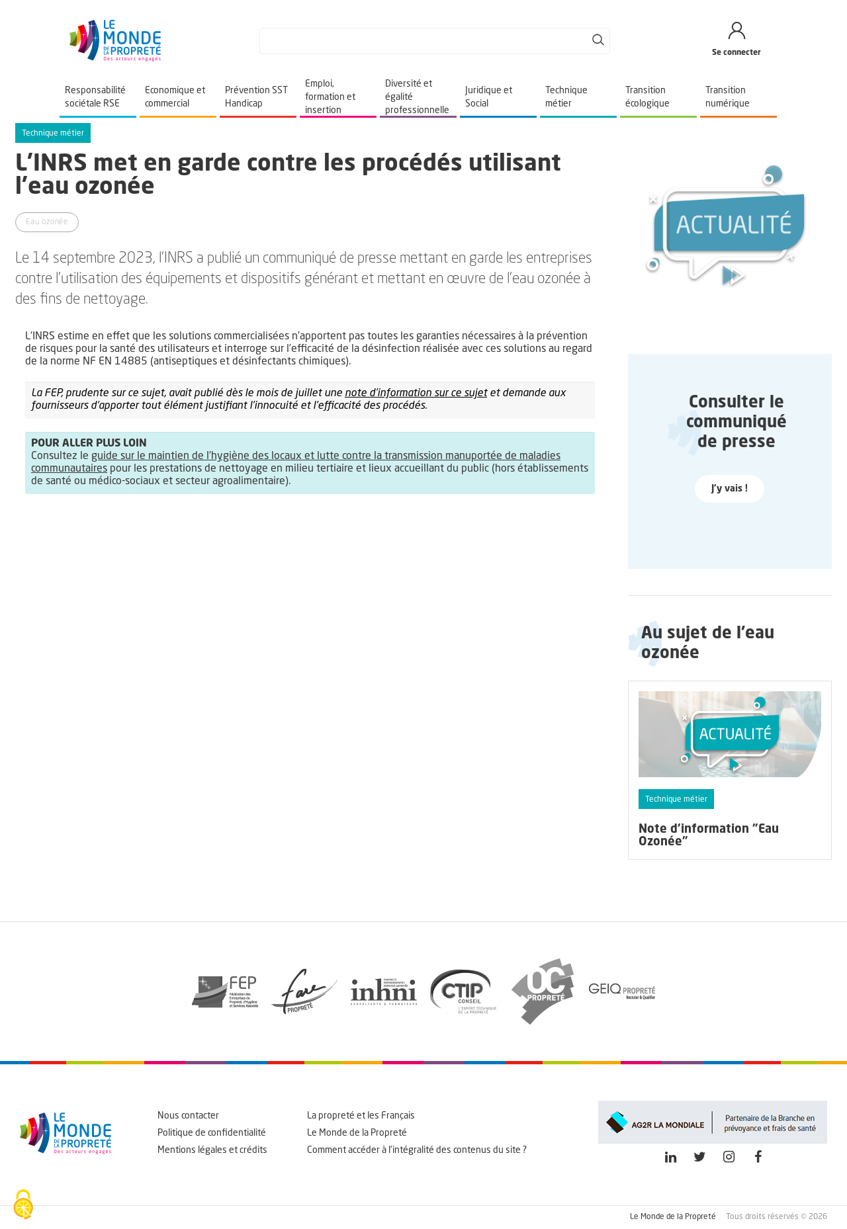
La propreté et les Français (361, 1116)
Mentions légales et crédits (212, 1150)
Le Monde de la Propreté (357, 1133)
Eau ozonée (47, 222)
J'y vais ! (729, 488)
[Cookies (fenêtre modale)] (23, 1206)
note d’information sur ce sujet (416, 393)
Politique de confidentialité (211, 1133)
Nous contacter (188, 1116)
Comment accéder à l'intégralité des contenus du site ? (417, 1150)
